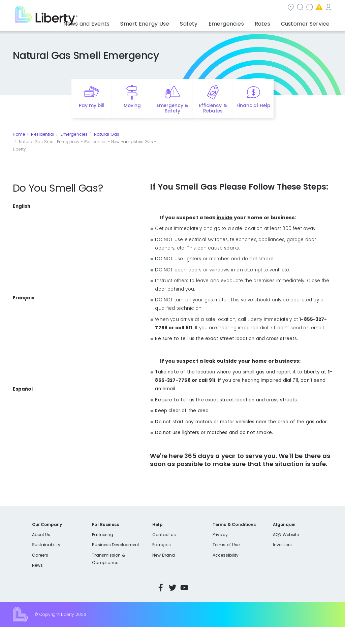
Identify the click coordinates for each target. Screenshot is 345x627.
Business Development (115, 545)
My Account (318, 8)
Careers (40, 555)
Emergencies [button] (241, 22)
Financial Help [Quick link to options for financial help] (253, 105)
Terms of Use (226, 545)
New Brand (163, 555)
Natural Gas (106, 134)
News (37, 565)
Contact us (233, 8)
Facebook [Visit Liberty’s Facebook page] (160, 587)
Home (19, 134)
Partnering (102, 534)
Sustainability (46, 545)
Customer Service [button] (307, 22)
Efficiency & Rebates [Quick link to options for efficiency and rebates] (213, 108)
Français (161, 545)
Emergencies (275, 8)
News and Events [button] (124, 22)
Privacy (220, 534)
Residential (42, 134)
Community (161, 8)
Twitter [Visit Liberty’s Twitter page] (172, 587)
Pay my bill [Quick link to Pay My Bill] (92, 105)
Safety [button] (210, 22)
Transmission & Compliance (108, 558)
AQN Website (286, 534)
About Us (41, 534)
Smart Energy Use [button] (174, 22)
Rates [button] (271, 22)
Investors (282, 545)
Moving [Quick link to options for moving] (132, 105)
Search (198, 8)
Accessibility (226, 555)
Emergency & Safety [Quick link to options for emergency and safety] (172, 108)
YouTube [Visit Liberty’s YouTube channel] (184, 587)
